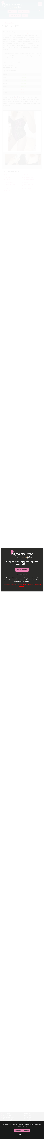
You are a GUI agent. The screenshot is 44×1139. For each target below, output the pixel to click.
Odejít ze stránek (22, 574)
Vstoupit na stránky (22, 569)
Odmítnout (22, 1134)
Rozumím (26, 1130)
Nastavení (18, 1130)
